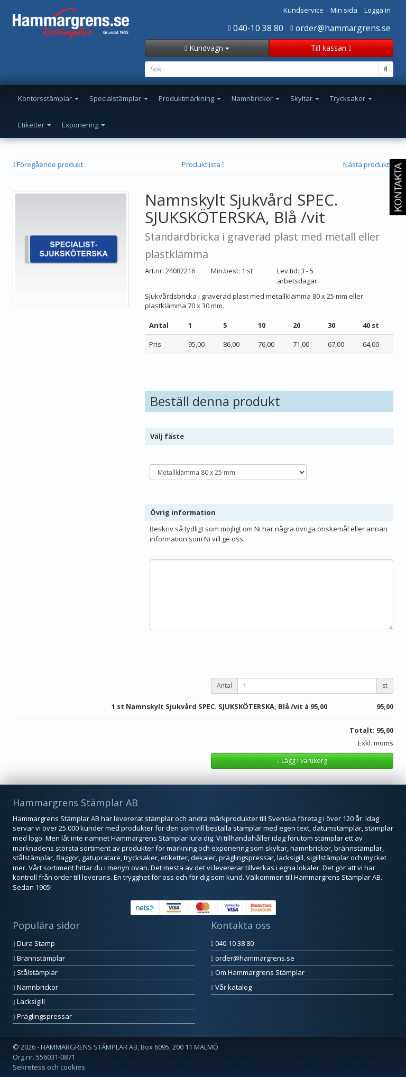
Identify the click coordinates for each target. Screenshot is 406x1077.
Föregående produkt (48, 164)
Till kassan (331, 48)
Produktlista (203, 164)
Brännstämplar (39, 958)
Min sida (343, 10)
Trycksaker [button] (351, 98)
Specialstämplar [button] (118, 98)
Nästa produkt (368, 164)
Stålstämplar (35, 972)
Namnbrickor (35, 987)
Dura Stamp (34, 943)
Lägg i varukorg (302, 760)
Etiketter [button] (34, 125)
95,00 (318, 706)
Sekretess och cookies (49, 1067)
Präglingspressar (42, 1016)
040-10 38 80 (256, 28)
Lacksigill (29, 1001)
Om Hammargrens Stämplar (257, 972)
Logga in (377, 10)
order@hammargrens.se (340, 28)
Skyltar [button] (304, 98)
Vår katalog (231, 987)
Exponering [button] (83, 125)
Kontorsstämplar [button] (48, 98)
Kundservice (303, 10)
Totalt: (362, 730)
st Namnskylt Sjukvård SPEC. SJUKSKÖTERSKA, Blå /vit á (213, 706)
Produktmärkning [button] (190, 98)
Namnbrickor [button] (256, 98)
